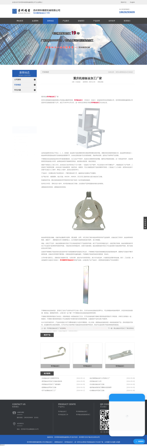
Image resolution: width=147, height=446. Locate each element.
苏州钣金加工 (69, 442)
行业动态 (17, 85)
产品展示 (66, 21)
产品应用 (96, 21)
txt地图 (118, 442)
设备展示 (81, 21)
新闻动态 (50, 21)
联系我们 (127, 21)
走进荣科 (35, 21)
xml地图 (107, 442)
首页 (117, 72)
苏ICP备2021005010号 (92, 437)
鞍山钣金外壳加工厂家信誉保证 (124, 332)
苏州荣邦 (82, 437)
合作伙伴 (112, 21)
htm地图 (112, 442)
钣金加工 (50, 442)
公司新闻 (17, 79)
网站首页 (20, 21)
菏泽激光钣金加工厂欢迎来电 (56, 332)
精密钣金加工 (59, 442)
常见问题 (17, 90)
